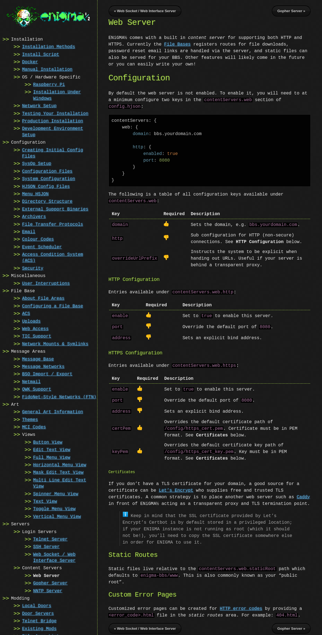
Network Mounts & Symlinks (55, 344)
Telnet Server (50, 539)
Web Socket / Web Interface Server (54, 557)
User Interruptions (46, 283)
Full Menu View (51, 457)
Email (28, 231)
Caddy (303, 493)
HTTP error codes (241, 604)
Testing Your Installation (55, 113)
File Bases (177, 44)
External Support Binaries (55, 209)
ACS (26, 313)
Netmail (31, 381)
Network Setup (39, 105)
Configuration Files (47, 171)
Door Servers (38, 613)
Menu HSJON (35, 194)
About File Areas (43, 298)
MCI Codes (34, 427)
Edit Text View (51, 449)
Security (32, 268)
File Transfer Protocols (52, 224)
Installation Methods (48, 46)
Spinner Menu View (55, 494)
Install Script (40, 54)
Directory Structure (47, 201)
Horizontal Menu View (59, 465)
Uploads (31, 321)
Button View (47, 442)
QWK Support (36, 389)
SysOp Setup (36, 163)
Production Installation (52, 121)
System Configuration (48, 178)
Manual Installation (47, 69)
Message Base (38, 359)
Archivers (34, 216)
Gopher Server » (291, 11)
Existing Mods (39, 628)
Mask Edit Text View (58, 472)
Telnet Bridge (39, 621)
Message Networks (43, 366)
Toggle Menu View (54, 508)
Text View (45, 501)
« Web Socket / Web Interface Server (145, 11)
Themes (30, 419)
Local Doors (36, 605)
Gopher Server (50, 583)
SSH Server (46, 546)
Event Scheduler (42, 247)
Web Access (35, 328)
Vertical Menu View (57, 516)
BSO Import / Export (47, 374)
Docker (30, 62)
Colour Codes (38, 239)
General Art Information (52, 412)
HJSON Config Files (46, 186)
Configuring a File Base (52, 306)
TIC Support (36, 336)
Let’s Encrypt (176, 487)
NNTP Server (47, 590)
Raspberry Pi (49, 84)
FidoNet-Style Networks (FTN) (59, 397)
